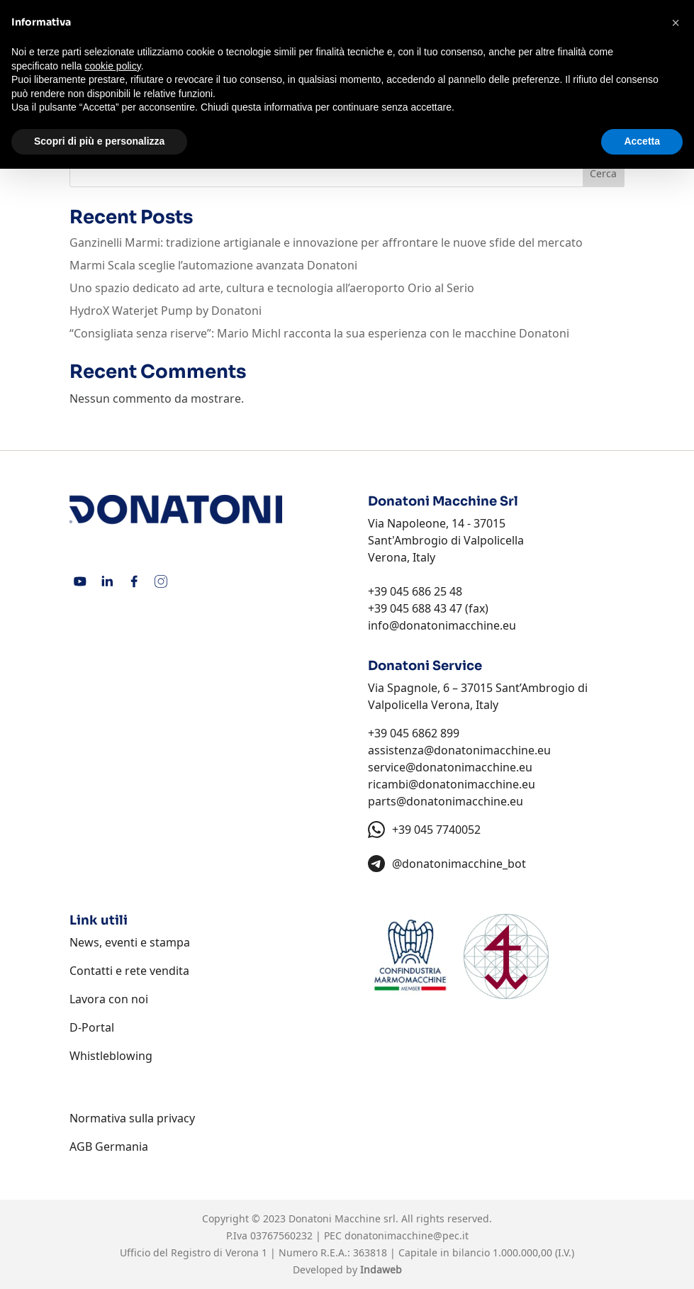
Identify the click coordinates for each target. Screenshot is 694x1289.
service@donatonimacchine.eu (450, 767)
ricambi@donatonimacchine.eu (451, 784)
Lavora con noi (108, 999)
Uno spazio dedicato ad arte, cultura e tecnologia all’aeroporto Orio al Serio (271, 288)
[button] (675, 22)
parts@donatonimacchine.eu (445, 801)
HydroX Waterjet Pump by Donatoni (165, 310)
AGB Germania (108, 1146)
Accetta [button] (642, 141)
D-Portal (91, 1027)
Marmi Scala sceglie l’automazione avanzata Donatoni (213, 265)
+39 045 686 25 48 (415, 591)
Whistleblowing (110, 1056)
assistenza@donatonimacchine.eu (459, 750)
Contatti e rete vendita (129, 970)
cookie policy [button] (113, 66)
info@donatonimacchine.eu (442, 625)
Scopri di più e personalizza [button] (99, 141)
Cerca (603, 173)
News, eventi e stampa (129, 942)
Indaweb (381, 1269)
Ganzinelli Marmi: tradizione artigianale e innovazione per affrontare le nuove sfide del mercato (326, 242)
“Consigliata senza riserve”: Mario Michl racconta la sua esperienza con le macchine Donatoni (319, 333)
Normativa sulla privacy (132, 1118)
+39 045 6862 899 (413, 733)
